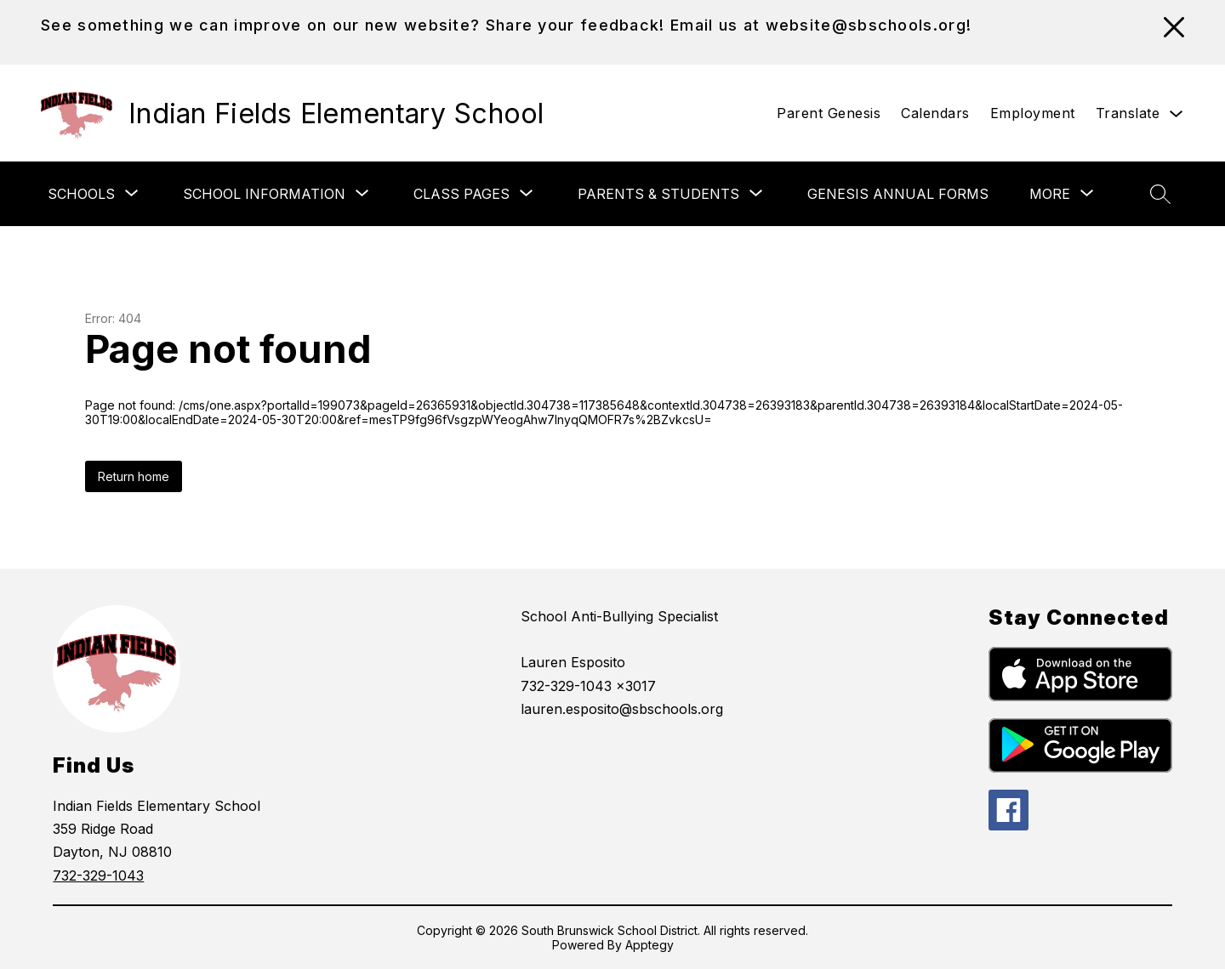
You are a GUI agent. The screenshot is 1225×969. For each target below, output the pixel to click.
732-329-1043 (98, 875)
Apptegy (649, 945)
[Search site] (1160, 194)
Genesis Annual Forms (898, 193)
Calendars (935, 113)
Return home (133, 476)
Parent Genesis (828, 113)
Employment (1032, 113)
